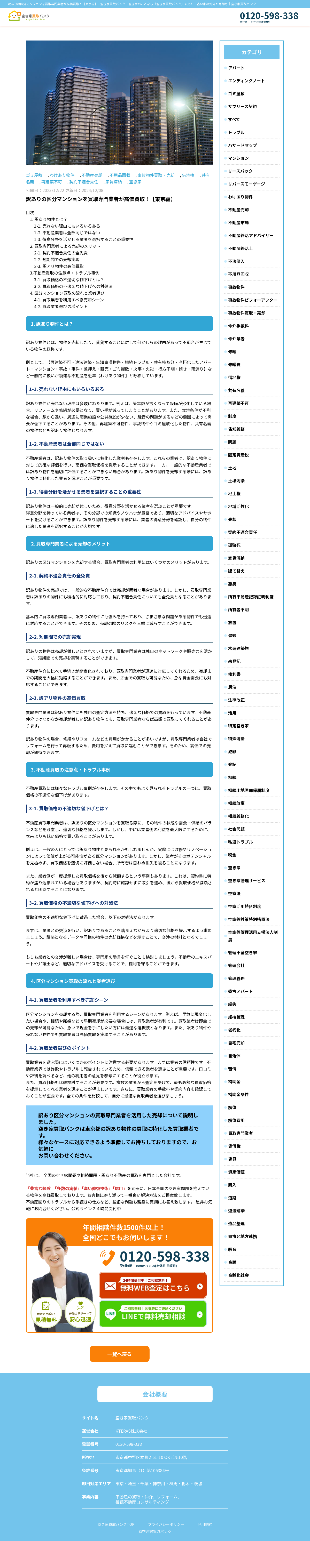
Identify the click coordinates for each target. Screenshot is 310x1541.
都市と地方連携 (242, 1236)
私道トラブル (240, 842)
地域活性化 (238, 506)
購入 (232, 1185)
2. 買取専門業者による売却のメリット (65, 246)
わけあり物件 (62, 175)
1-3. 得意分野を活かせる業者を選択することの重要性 (83, 239)
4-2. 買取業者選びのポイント (61, 306)
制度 (232, 416)
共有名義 (236, 390)
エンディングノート (246, 80)
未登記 (234, 661)
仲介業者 (236, 338)
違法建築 (236, 1210)
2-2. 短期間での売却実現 (57, 259)
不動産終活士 (240, 248)
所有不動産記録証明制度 (251, 596)
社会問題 (236, 829)
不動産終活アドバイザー (251, 235)
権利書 (234, 674)
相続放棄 (236, 803)
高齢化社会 (238, 1275)
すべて (234, 119)
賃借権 (234, 1146)
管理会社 (236, 965)
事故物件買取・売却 (156, 175)
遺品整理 (236, 1223)
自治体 (234, 1056)
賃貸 (232, 1159)
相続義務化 (238, 816)
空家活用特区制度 (244, 906)
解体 (232, 1107)
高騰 (232, 1262)
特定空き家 (238, 726)
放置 (232, 622)
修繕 (232, 351)
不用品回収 (120, 175)
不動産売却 (92, 175)
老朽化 (234, 1030)
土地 (232, 467)
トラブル (236, 132)
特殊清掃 (236, 738)
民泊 (232, 687)
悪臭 (232, 584)
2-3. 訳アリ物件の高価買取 (59, 266)
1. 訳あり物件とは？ (48, 219)
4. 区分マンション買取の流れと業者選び (67, 293)
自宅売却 (236, 1043)
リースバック (240, 171)
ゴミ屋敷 (34, 175)
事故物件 (236, 287)
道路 (232, 1197)
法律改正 (236, 700)
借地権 (188, 175)
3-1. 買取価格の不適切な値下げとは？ (69, 279)
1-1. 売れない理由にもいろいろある (67, 226)
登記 (232, 764)
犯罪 (232, 751)
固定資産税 (238, 455)
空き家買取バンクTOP (116, 1524)
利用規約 (205, 1524)
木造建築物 (238, 648)
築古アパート (240, 991)
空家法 (234, 893)
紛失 (232, 1004)
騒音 (232, 1249)
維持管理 (236, 1017)
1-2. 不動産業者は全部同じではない (67, 232)
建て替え (236, 571)
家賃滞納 (113, 182)
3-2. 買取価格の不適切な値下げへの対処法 (73, 286)
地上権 (234, 493)
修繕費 (234, 364)
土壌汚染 (236, 480)
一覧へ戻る (119, 1353)
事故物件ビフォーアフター (252, 300)
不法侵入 (236, 261)
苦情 (232, 1068)
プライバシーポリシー (166, 1524)
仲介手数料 (238, 326)
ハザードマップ (242, 145)
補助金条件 (238, 1094)
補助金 (234, 1081)
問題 (232, 442)
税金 (232, 855)
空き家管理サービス (246, 880)
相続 (232, 777)
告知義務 (236, 429)
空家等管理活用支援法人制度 (253, 936)
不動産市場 (238, 222)
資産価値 (236, 1172)
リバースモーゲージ (246, 184)
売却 (232, 519)
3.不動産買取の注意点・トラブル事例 (64, 273)
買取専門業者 (240, 1133)
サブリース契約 (242, 106)
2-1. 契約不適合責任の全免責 (61, 253)
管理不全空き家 (242, 952)
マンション (238, 158)
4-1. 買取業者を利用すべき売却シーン (69, 299)
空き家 (135, 182)
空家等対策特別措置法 (248, 919)
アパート (236, 68)
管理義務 (236, 978)
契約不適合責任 (83, 182)
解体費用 (236, 1120)
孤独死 (234, 545)
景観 (232, 635)
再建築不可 (51, 182)
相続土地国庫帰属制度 (248, 790)
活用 (232, 713)
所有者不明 (238, 609)
